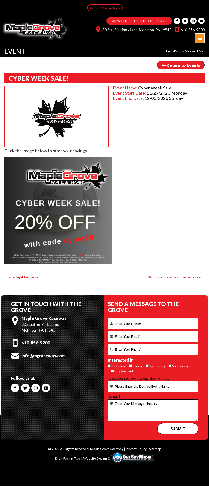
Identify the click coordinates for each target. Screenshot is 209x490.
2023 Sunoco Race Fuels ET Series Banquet (174, 277)
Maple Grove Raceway (106, 449)
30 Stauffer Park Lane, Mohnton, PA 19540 (132, 29)
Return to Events (180, 65)
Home (168, 51)
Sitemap (155, 449)
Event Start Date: (129, 93)
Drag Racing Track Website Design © (83, 458)
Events (178, 51)
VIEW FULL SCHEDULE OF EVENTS (139, 21)
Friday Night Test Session (23, 277)
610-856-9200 (189, 29)
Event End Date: (128, 98)
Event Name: (125, 88)
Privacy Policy (136, 449)
